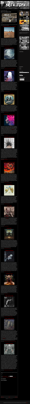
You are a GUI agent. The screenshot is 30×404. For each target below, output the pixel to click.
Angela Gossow (7, 218)
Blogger (26, 402)
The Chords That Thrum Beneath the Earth (12, 68)
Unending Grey (5, 68)
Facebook (20, 67)
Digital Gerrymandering (6, 182)
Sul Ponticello (10, 182)
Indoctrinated (5, 112)
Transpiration (8, 91)
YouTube (20, 69)
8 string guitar (4, 338)
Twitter (20, 68)
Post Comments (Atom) (10, 398)
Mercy (7, 112)
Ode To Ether (5, 91)
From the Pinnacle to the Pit (6, 248)
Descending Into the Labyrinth (7, 341)
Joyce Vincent (13, 129)
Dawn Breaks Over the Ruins (13, 341)
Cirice (10, 248)
